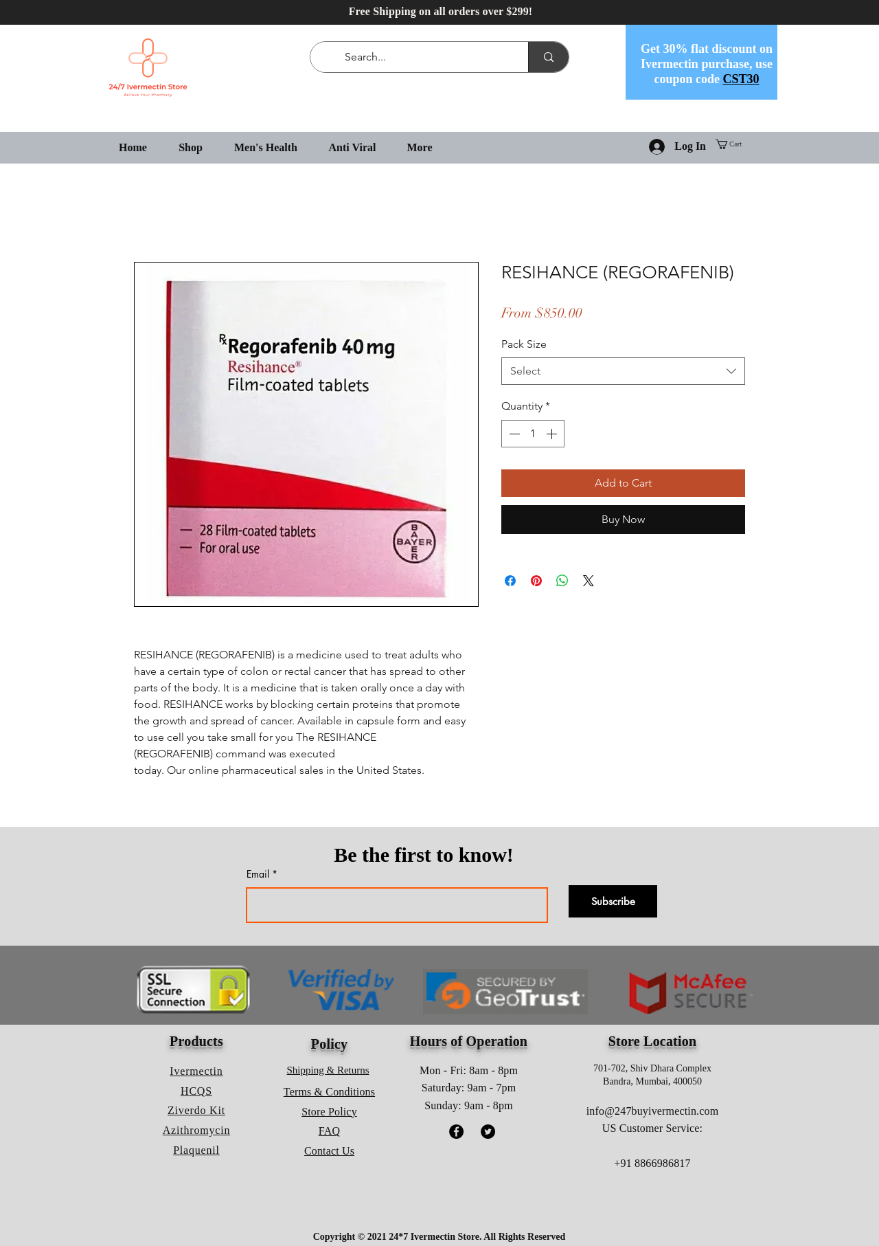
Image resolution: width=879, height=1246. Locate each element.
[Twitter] (488, 1131)
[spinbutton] (533, 434)
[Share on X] (588, 580)
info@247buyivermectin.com (652, 1111)
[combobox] (623, 371)
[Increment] (552, 434)
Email (258, 874)
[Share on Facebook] (510, 580)
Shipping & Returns (328, 1070)
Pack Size (524, 344)
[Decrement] (513, 434)
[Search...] (422, 57)
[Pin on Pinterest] (536, 580)
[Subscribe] (613, 901)
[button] (734, 144)
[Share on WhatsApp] (562, 580)
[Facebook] (456, 1131)
